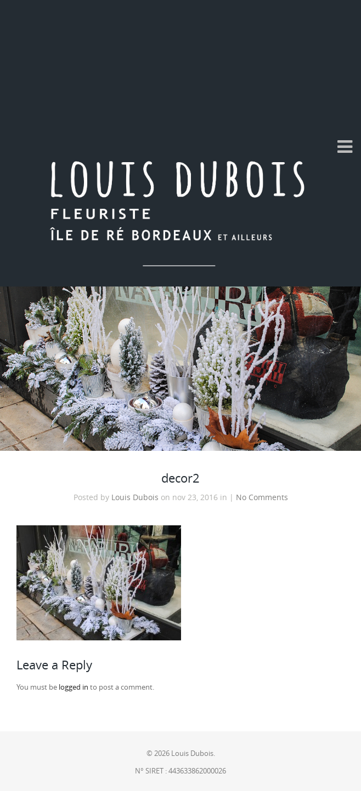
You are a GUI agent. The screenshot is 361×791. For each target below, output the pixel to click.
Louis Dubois (135, 497)
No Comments (262, 497)
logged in (73, 687)
